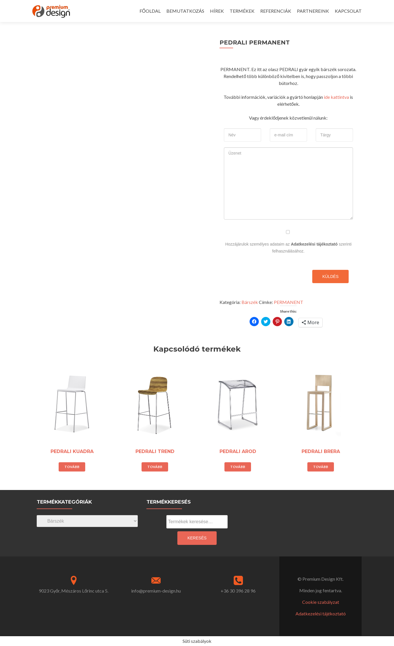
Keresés (197, 538)
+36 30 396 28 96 (238, 590)
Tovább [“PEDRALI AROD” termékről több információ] (237, 467)
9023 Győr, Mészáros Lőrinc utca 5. (74, 590)
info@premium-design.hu (156, 590)
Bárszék (249, 302)
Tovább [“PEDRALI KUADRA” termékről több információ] (71, 467)
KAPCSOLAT (348, 11)
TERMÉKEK (242, 11)
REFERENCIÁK (275, 11)
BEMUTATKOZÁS (185, 11)
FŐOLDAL (150, 11)
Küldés (330, 276)
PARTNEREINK (313, 11)
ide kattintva (336, 97)
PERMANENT (288, 302)
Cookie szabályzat (320, 602)
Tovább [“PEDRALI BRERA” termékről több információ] (320, 467)
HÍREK (217, 11)
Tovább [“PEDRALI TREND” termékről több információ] (154, 467)
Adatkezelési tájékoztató (314, 244)
